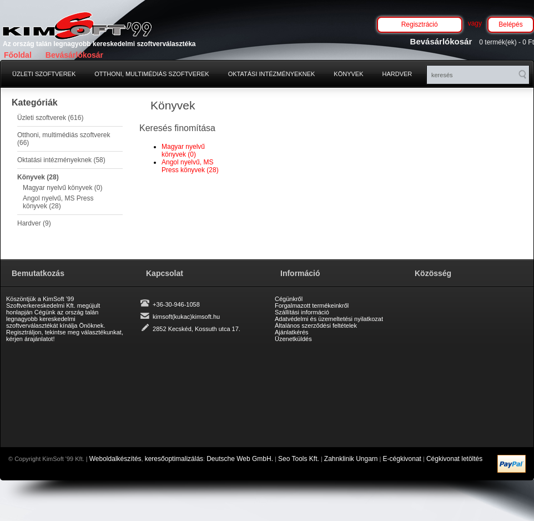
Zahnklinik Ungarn (351, 459)
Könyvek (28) (38, 177)
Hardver (397, 74)
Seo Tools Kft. (298, 459)
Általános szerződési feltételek (316, 325)
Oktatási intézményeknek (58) (61, 160)
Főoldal (18, 55)
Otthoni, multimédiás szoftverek (151, 74)
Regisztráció (419, 24)
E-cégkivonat (402, 459)
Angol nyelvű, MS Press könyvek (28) (58, 202)
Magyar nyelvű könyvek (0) (62, 188)
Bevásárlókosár (74, 55)
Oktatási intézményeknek (271, 74)
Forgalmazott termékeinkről (312, 305)
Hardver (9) (34, 223)
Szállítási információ (302, 312)
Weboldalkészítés (115, 459)
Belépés (510, 24)
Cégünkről (289, 298)
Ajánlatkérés (292, 332)
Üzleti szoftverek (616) (50, 118)
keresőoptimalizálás (174, 459)
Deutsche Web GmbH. (239, 459)
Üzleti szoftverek (43, 74)
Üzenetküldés (293, 338)
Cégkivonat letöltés (454, 459)
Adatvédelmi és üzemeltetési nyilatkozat (329, 318)
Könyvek (348, 74)
